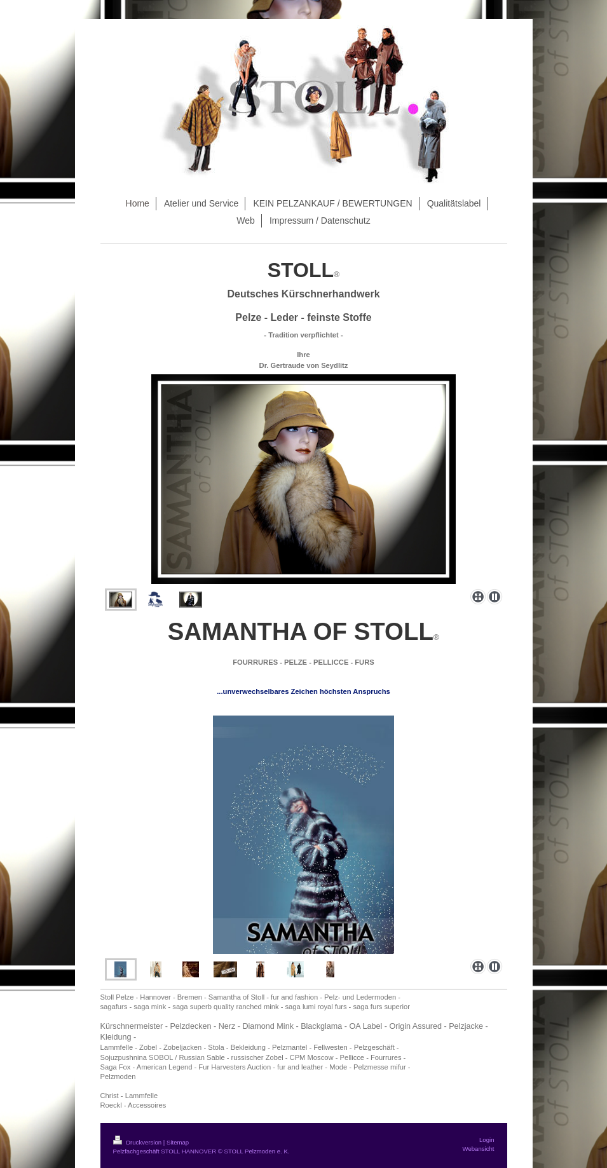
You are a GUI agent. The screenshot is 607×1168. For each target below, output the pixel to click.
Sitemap (178, 1142)
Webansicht (478, 1148)
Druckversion (138, 1142)
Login (486, 1139)
